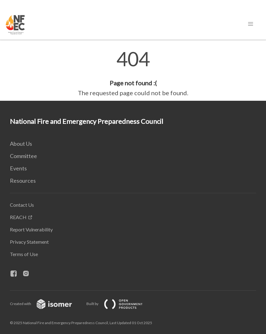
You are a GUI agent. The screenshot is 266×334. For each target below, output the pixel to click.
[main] (133, 73)
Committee (23, 156)
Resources (23, 180)
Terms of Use (24, 254)
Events (18, 168)
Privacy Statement (29, 242)
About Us (21, 143)
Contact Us (22, 205)
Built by (119, 303)
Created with (46, 303)
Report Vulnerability (31, 229)
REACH (18, 217)
